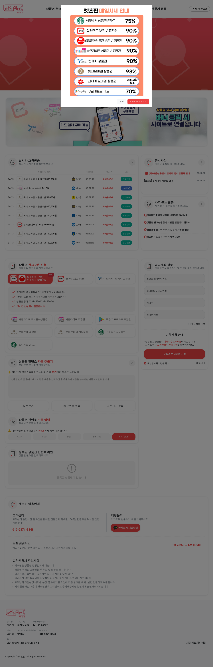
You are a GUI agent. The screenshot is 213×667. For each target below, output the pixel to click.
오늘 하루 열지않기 (138, 101)
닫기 (122, 101)
